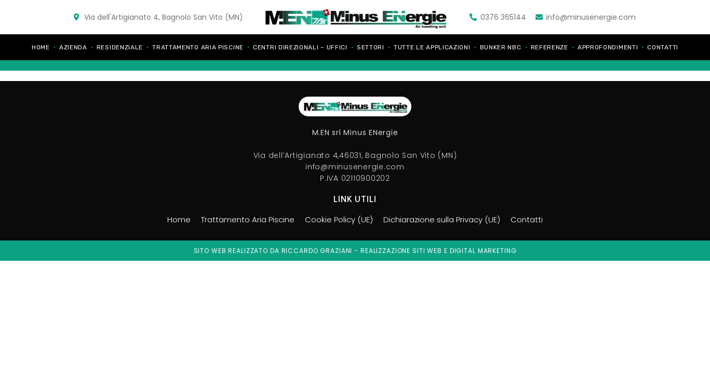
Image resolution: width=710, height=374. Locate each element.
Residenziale (120, 47)
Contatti (662, 47)
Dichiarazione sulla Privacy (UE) (445, 220)
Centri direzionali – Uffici (300, 47)
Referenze (549, 47)
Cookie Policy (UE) (337, 220)
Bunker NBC (500, 47)
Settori (370, 47)
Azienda (73, 47)
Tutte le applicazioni (432, 47)
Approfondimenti (608, 47)
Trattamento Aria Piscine (198, 47)
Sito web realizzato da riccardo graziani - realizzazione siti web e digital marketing (355, 250)
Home (41, 47)
